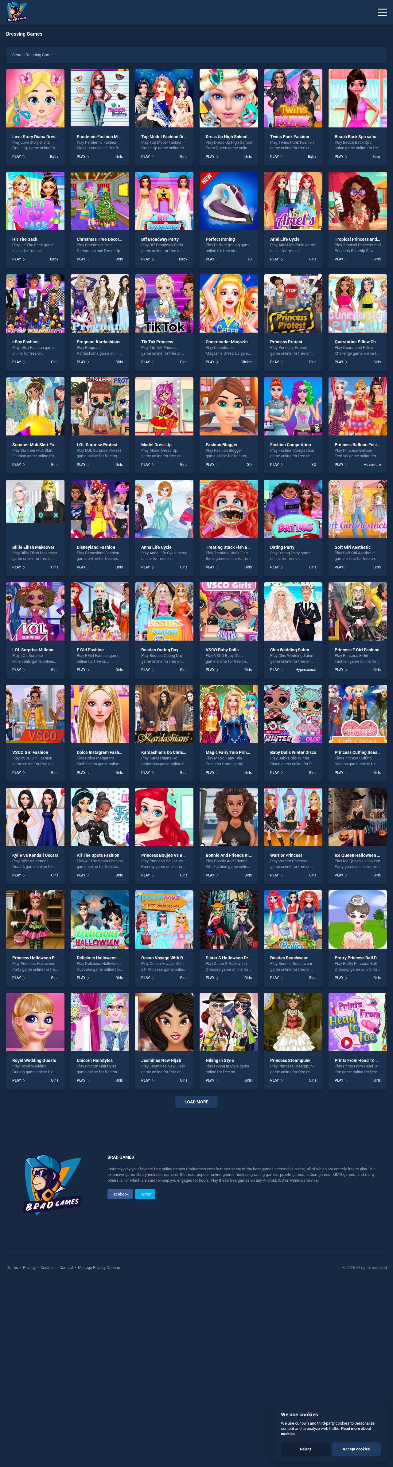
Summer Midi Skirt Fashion (38, 444)
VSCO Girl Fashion (30, 752)
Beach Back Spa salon (356, 136)
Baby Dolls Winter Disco (293, 752)
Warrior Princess (286, 855)
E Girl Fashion (90, 649)
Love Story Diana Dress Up (38, 136)
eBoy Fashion (25, 341)
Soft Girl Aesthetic (353, 547)
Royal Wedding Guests (34, 1060)
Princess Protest (286, 341)
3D (249, 259)
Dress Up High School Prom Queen (239, 136)
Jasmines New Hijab (161, 1060)
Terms (13, 1267)
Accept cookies (356, 1449)
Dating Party (282, 547)
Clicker (246, 362)
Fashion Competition (290, 444)
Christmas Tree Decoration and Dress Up (116, 239)
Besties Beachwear (289, 957)
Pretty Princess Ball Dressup (362, 957)
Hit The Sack (24, 239)
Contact (66, 1267)
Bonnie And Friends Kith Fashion (237, 855)
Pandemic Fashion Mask (100, 136)
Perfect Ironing (220, 239)
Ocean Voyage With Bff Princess (172, 957)
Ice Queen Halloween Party (361, 855)
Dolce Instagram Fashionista (105, 752)
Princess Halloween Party (37, 957)
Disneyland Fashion (96, 547)
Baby (54, 156)
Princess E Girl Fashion (357, 649)
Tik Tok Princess (157, 341)
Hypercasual (305, 670)
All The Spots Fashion (98, 855)
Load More (196, 1101)
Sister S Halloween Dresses (232, 957)
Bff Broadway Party (160, 239)
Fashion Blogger (222, 444)
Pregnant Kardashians (98, 341)
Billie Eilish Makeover (33, 547)
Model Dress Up (156, 444)
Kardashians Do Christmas (167, 752)
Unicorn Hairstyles (95, 1060)
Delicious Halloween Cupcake (105, 957)
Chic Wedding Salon (289, 649)
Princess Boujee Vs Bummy (167, 855)
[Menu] (382, 12)
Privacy (29, 1267)
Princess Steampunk (290, 1060)
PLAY (16, 156)
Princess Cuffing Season (358, 752)
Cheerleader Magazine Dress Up (237, 341)
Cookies (48, 1267)
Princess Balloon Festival (359, 444)
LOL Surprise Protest (97, 444)
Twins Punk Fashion (289, 136)
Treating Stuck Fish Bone (230, 547)
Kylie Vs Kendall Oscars (35, 855)
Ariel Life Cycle (285, 239)
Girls (119, 156)
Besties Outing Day (159, 649)
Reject (305, 1449)
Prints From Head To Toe (359, 1060)
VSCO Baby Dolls (222, 649)
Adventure (372, 464)
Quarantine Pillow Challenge (363, 341)
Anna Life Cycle (156, 547)
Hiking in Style (220, 1060)
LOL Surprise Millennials (36, 649)
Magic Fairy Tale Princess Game (237, 752)
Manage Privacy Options (98, 1267)
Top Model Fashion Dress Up (168, 136)
